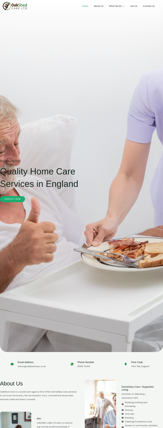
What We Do (118, 6)
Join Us (135, 6)
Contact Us (149, 6)
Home (91, 6)
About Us (103, 6)
